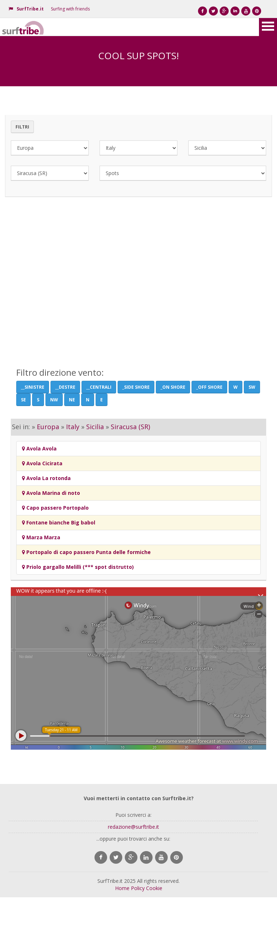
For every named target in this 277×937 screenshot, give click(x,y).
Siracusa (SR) (130, 426)
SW (252, 387)
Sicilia (95, 426)
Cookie (154, 888)
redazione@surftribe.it (133, 826)
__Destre (65, 387)
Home (122, 888)
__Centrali (98, 387)
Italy (72, 426)
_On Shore (173, 387)
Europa (48, 426)
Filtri (22, 127)
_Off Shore (209, 387)
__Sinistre (32, 387)
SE (23, 400)
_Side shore (136, 387)
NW (54, 400)
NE (72, 400)
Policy (138, 888)
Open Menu (268, 27)
